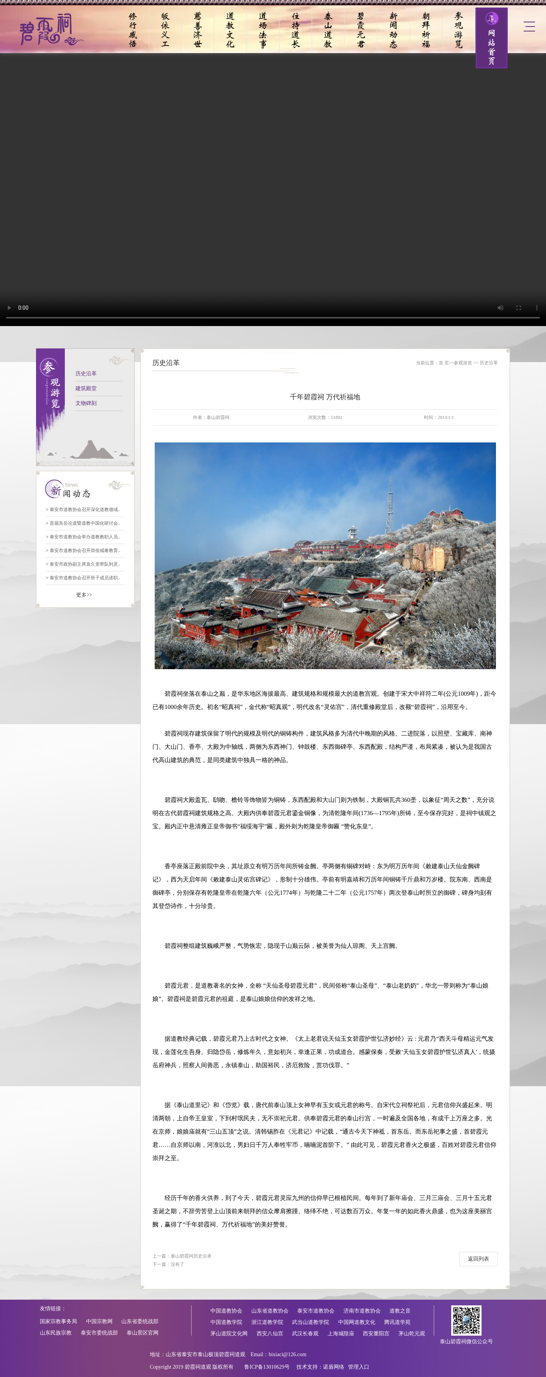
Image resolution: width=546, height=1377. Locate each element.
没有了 (177, 1264)
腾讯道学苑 (397, 1322)
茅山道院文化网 (229, 1333)
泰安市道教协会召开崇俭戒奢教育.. (83, 550)
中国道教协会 (226, 1311)
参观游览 (463, 362)
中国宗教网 (99, 1321)
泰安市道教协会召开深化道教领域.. (83, 509)
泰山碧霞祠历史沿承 (191, 1256)
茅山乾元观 (412, 1333)
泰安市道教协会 (315, 1311)
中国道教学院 (226, 1322)
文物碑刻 (86, 403)
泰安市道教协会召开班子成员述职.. (83, 577)
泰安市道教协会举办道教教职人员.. (83, 537)
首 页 (444, 362)
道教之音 (400, 1311)
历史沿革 (86, 373)
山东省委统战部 (139, 1321)
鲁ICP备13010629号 (267, 1367)
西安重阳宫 (376, 1333)
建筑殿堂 (86, 388)
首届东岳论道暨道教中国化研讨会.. (83, 523)
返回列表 (478, 1259)
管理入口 (358, 1367)
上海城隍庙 (341, 1333)
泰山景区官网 (142, 1333)
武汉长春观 (305, 1333)
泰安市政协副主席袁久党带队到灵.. (83, 564)
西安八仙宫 (270, 1333)
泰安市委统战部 (99, 1333)
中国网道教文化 (356, 1322)
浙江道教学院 (267, 1322)
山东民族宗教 (56, 1333)
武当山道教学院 (310, 1322)
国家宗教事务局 (58, 1321)
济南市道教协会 (362, 1311)
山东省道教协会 (270, 1311)
